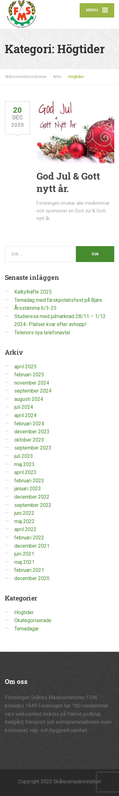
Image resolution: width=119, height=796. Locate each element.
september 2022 (32, 505)
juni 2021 (24, 554)
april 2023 (25, 472)
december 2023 (32, 432)
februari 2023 (29, 481)
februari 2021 (29, 570)
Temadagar (26, 629)
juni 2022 (24, 513)
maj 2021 (24, 562)
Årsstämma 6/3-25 (35, 308)
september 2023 (32, 448)
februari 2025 (29, 375)
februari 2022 (29, 538)
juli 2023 (23, 456)
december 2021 (32, 546)
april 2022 (25, 529)
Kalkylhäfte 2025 (33, 292)
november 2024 (31, 383)
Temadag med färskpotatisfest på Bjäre (58, 300)
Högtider (24, 612)
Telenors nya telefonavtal (42, 333)
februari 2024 (29, 424)
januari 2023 (27, 489)
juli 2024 (23, 407)
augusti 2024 (28, 399)
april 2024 (25, 415)
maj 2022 (24, 521)
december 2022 (32, 497)
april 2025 (25, 367)
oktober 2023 (29, 440)
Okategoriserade (32, 620)
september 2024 (32, 391)
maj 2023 (24, 464)
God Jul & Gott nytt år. (68, 182)
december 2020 (32, 578)
